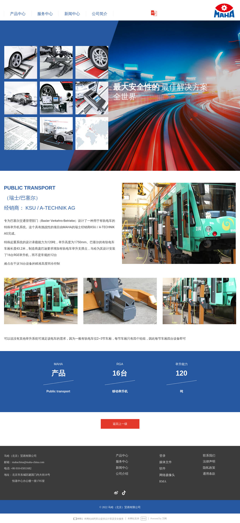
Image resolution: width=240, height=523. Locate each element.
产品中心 (18, 14)
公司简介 (99, 14)
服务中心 (45, 14)
